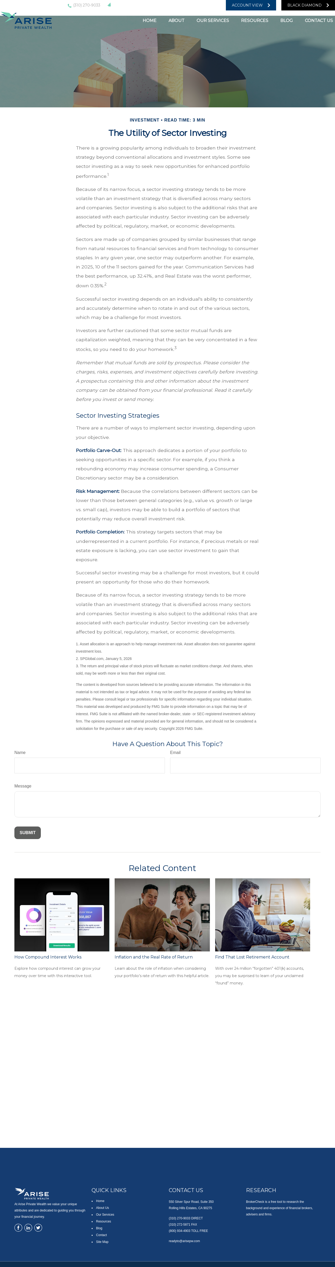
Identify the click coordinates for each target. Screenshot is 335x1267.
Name (20, 752)
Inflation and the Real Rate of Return (154, 957)
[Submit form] (27, 833)
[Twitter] (175, 5)
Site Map (102, 1242)
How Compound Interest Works (47, 957)
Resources (103, 1221)
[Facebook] (206, 5)
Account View (247, 5)
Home (100, 1201)
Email (175, 752)
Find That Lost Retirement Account (252, 957)
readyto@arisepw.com (137, 5)
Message (22, 786)
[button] (150, 20)
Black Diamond (304, 5)
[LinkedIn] (185, 5)
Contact (101, 1235)
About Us (102, 1208)
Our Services (105, 1214)
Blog (99, 1228)
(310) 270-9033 (83, 5)
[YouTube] (196, 5)
